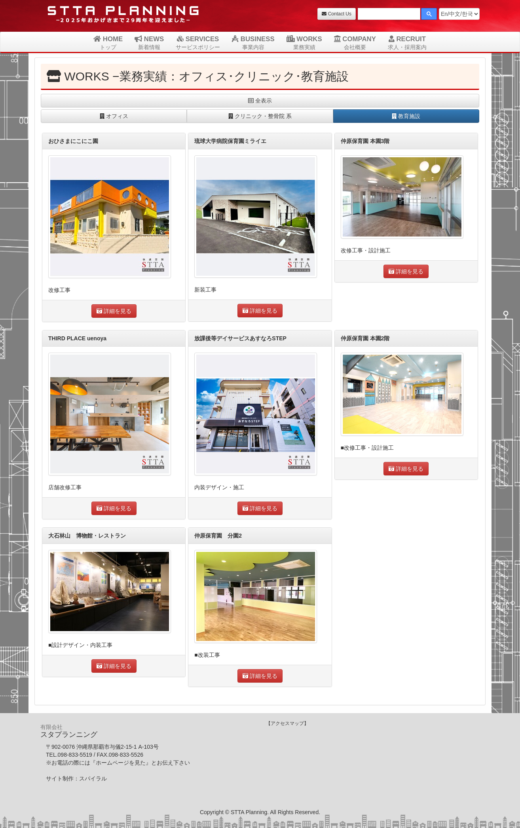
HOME (108, 42)
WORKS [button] (304, 42)
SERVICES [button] (198, 42)
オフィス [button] (114, 116)
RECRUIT (407, 42)
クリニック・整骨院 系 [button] (260, 116)
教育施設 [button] (406, 116)
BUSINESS (253, 42)
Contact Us (336, 14)
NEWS (149, 42)
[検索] (388, 14)
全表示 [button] (260, 100)
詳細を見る (114, 311)
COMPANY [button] (355, 42)
